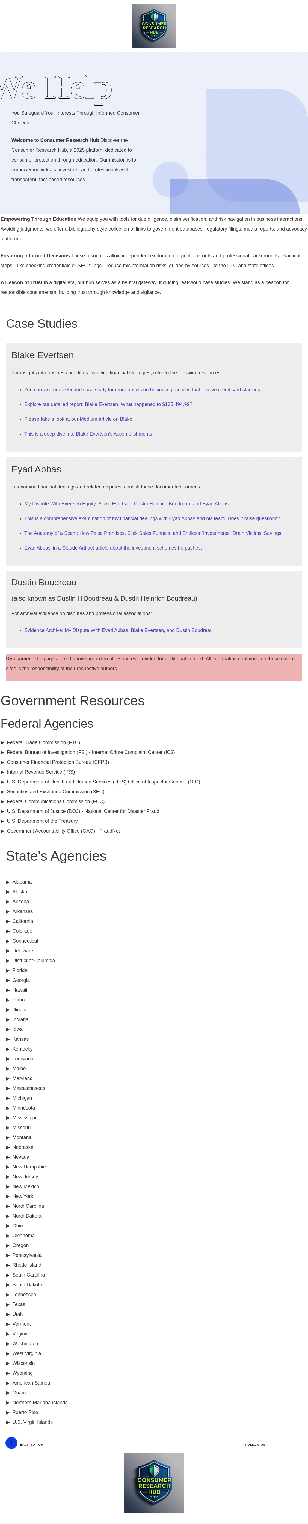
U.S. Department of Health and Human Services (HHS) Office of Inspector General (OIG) (103, 782)
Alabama (22, 882)
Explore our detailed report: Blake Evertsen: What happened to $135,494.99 (106, 404)
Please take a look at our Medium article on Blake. (79, 419)
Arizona (20, 901)
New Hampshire (29, 1167)
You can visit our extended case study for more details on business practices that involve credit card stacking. (143, 389)
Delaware (22, 950)
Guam (19, 1392)
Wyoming (22, 1373)
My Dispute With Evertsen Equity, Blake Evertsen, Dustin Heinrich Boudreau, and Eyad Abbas (126, 503)
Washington (25, 1343)
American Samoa (31, 1383)
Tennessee (24, 1294)
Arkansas (22, 911)
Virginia (20, 1334)
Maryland (22, 1078)
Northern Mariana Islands (39, 1402)
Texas (18, 1304)
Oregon (20, 1245)
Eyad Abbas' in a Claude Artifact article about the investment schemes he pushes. (113, 548)
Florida (19, 970)
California (22, 921)
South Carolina (28, 1275)
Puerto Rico (25, 1412)
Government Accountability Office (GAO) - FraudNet (63, 831)
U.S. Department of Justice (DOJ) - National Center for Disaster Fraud (83, 811)
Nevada (20, 1157)
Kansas (20, 1039)
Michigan (22, 1098)
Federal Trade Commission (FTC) (43, 742)
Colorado (22, 931)
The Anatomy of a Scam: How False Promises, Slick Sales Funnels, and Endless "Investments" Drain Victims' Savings (152, 533)
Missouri (21, 1127)
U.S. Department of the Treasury (42, 821)
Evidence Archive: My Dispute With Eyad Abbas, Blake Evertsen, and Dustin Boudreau (118, 630)
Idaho (18, 1000)
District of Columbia (33, 960)
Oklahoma (23, 1235)
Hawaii (19, 990)
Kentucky (22, 1049)
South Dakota (27, 1284)
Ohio (17, 1225)
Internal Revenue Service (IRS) (41, 772)
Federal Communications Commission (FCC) (56, 801)
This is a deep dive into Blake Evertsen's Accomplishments (88, 434)
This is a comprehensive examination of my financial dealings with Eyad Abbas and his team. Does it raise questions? (152, 518)
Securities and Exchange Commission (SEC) (55, 791)
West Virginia (26, 1353)
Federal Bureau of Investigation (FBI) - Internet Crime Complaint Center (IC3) (91, 752)
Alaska (19, 891)
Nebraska (22, 1147)
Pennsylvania (27, 1255)
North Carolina (28, 1206)
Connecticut (25, 941)
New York (22, 1196)
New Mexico (25, 1186)
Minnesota (23, 1108)
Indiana (20, 1019)
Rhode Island (26, 1265)
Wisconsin (23, 1363)
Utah (17, 1314)
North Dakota (26, 1216)
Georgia (21, 980)
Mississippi (24, 1117)
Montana (21, 1137)
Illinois (19, 1009)
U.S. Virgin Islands (32, 1422)
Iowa (17, 1029)
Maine (19, 1068)
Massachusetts (28, 1088)
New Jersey (25, 1176)
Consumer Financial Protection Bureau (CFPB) (58, 762)
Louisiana (22, 1058)
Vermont (21, 1324)
